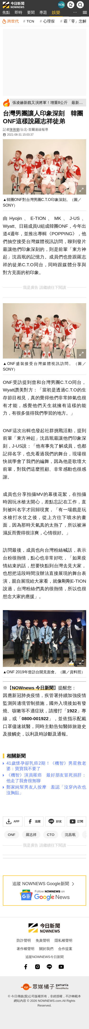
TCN (30, 21)
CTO (50, 835)
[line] (49, 966)
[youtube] (61, 966)
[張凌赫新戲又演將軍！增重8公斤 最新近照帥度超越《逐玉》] (48, 102)
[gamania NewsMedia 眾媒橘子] (44, 986)
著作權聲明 (25, 948)
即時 (18, 12)
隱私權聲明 (63, 940)
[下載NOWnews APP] (70, 4)
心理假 (49, 21)
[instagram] (37, 966)
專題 (43, 12)
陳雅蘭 (14, 129)
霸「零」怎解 (75, 21)
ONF (11, 835)
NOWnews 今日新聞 (33, 687)
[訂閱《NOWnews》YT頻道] (76, 821)
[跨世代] (10, 21)
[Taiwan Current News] (61, 4)
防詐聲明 (24, 940)
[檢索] (80, 4)
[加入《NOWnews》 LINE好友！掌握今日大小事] (55, 821)
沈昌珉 (70, 835)
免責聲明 (43, 940)
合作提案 (65, 948)
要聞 (31, 12)
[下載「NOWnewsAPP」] (13, 821)
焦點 (6, 12)
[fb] (25, 966)
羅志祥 (31, 835)
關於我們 (46, 948)
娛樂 (56, 12)
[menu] (85, 12)
